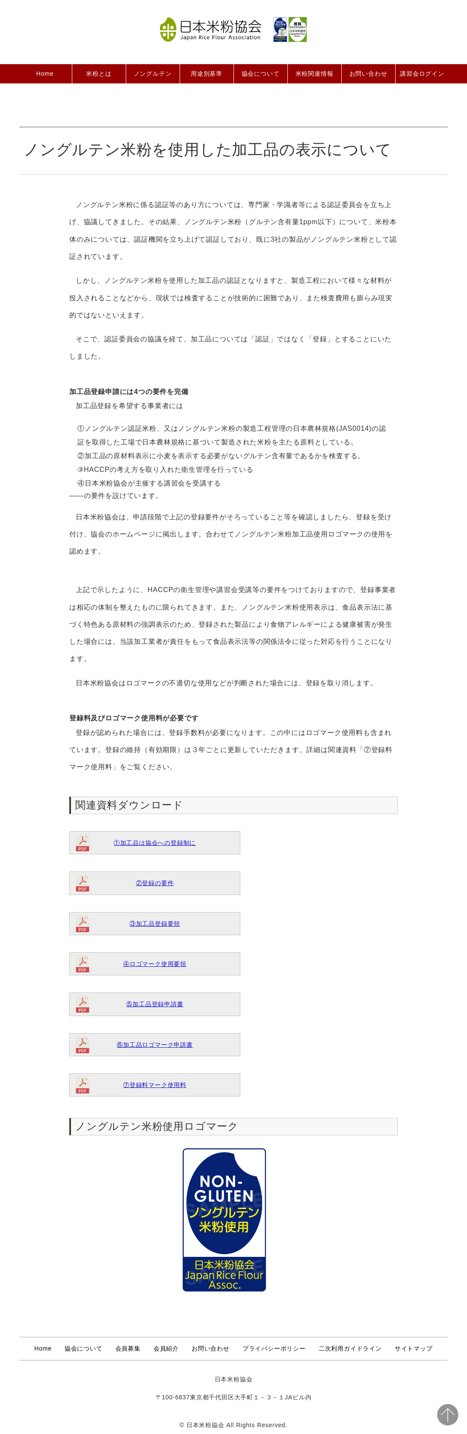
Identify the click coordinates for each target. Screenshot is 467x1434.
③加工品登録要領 (155, 923)
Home (45, 73)
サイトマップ (414, 1348)
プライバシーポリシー (274, 1348)
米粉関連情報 (315, 73)
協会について (261, 73)
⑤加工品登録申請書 (154, 1004)
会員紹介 (166, 1348)
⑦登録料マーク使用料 (154, 1084)
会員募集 (128, 1348)
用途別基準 (206, 73)
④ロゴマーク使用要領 (154, 963)
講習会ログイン (422, 73)
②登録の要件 (155, 883)
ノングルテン (153, 73)
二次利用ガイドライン (350, 1348)
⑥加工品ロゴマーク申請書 (155, 1044)
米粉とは (98, 73)
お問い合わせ (368, 73)
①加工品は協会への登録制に (155, 842)
